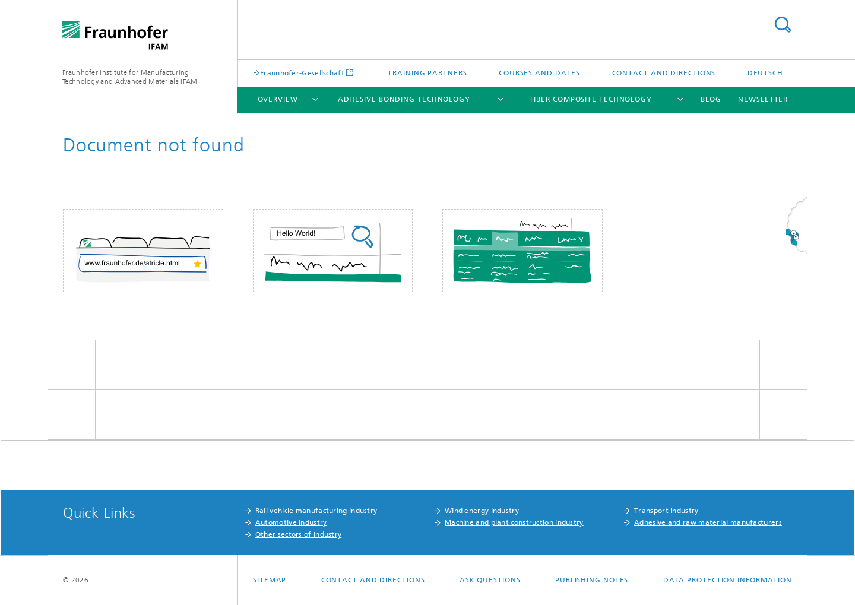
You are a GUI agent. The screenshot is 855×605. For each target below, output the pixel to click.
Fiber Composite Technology (591, 99)
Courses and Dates (539, 73)
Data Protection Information (727, 580)
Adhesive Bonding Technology (404, 99)
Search (782, 24)
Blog (711, 99)
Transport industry (666, 510)
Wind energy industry (482, 510)
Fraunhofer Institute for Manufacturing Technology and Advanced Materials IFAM (129, 76)
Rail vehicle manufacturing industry (316, 510)
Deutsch (765, 73)
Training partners (427, 73)
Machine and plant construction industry (514, 522)
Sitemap (269, 580)
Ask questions (490, 580)
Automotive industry (291, 522)
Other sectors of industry (298, 534)
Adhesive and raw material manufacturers (708, 522)
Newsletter (763, 99)
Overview (278, 99)
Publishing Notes (591, 580)
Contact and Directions (664, 73)
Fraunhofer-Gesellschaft (302, 73)
